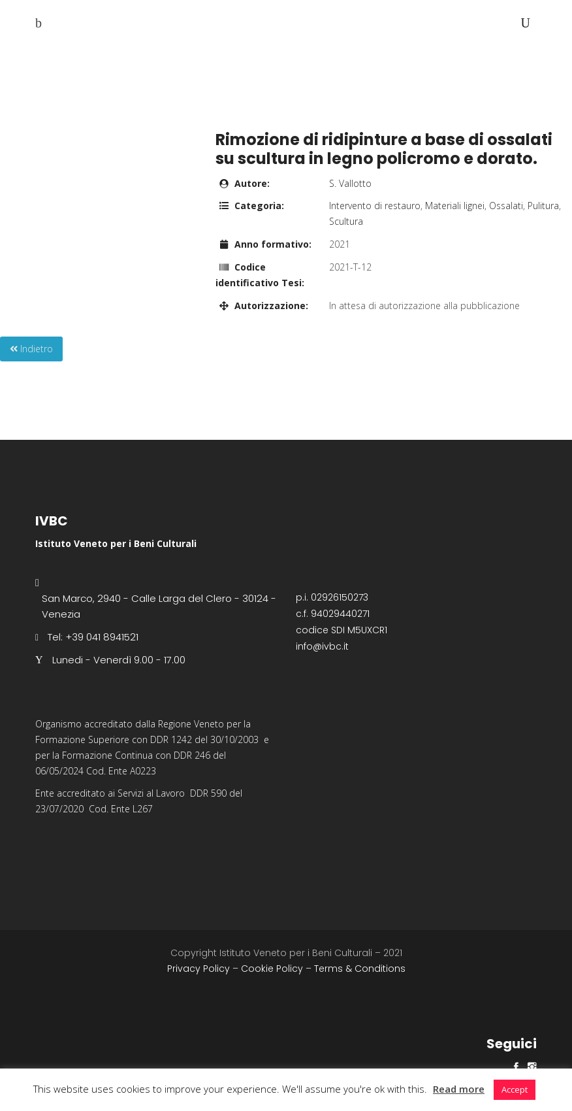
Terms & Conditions (359, 968)
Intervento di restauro (375, 205)
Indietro (31, 348)
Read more (459, 1088)
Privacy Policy (198, 968)
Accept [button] (514, 1089)
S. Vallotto (350, 183)
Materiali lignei (455, 205)
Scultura (346, 221)
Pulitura (543, 205)
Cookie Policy (272, 968)
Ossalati (506, 205)
